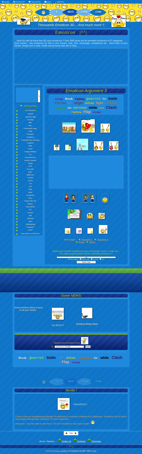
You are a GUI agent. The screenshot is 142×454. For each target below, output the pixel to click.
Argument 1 (85, 239)
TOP (71, 433)
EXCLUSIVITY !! (80, 404)
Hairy (30, 172)
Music (30, 192)
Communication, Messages (30, 140)
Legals (94, 451)
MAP (48, 2)
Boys (30, 125)
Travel (30, 230)
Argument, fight (30, 117)
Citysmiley (94, 441)
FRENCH (59, 2)
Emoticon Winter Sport (87, 324)
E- (57, 12)
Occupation (30, 195)
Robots (30, 204)
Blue (30, 122)
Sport (30, 221)
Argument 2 (101, 239)
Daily (30, 146)
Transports (30, 227)
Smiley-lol (64, 441)
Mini (30, 189)
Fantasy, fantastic (30, 160)
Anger (80, 242)
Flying (30, 163)
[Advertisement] (71, 65)
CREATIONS (35, 2)
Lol (30, 183)
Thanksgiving (30, 224)
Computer (30, 143)
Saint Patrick (30, 207)
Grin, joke (30, 169)
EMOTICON (19, 2)
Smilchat (79, 441)
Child (30, 131)
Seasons (30, 212)
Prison (90, 242)
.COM (98, 12)
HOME (5, 2)
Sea (30, 209)
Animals (30, 114)
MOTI (71, 12)
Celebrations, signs (30, 128)
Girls (30, 166)
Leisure (30, 181)
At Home (30, 178)
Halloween (30, 175)
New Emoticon (30, 110)
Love (30, 186)
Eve (30, 154)
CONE (84, 12)
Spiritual (30, 218)
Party (30, 198)
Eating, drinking (30, 151)
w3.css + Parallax (61, 451)
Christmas (30, 134)
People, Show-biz (30, 201)
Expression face (30, 157)
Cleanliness (30, 137)
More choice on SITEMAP (30, 233)
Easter (30, 149)
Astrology (30, 120)
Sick (30, 215)
